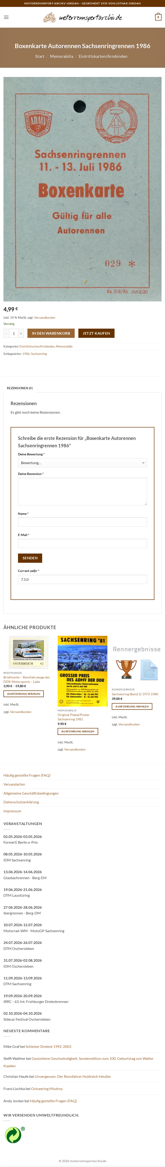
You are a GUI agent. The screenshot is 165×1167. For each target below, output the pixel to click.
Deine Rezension (31, 474)
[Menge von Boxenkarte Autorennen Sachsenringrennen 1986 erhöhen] (21, 333)
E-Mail (23, 535)
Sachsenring (39, 354)
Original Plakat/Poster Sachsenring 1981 (74, 717)
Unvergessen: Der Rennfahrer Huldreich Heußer (73, 1076)
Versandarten (14, 784)
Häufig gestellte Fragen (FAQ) (26, 775)
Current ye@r (28, 571)
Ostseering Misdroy (47, 1088)
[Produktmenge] (13, 333)
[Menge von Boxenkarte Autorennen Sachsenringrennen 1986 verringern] (6, 333)
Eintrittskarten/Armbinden (103, 56)
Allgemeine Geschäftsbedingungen (31, 793)
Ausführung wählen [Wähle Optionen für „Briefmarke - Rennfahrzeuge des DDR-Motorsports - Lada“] (23, 693)
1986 (26, 354)
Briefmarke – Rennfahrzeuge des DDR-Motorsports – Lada (26, 679)
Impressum (12, 811)
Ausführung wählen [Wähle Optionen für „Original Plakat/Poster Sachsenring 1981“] (77, 731)
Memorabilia (61, 56)
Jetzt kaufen (96, 333)
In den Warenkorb (51, 333)
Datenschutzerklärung (21, 802)
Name (23, 514)
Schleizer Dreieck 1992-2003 (48, 1046)
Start (39, 56)
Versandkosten (44, 317)
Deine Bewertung (31, 454)
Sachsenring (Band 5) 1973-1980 (135, 694)
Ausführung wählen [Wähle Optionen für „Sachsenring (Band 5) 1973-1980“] (132, 706)
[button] (6, 17)
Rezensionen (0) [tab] (20, 388)
